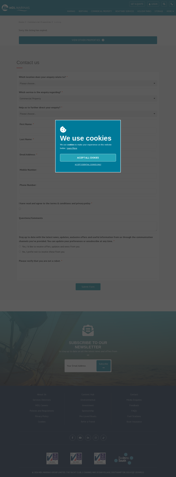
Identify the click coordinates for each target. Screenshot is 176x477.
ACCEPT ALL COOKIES (88, 157)
